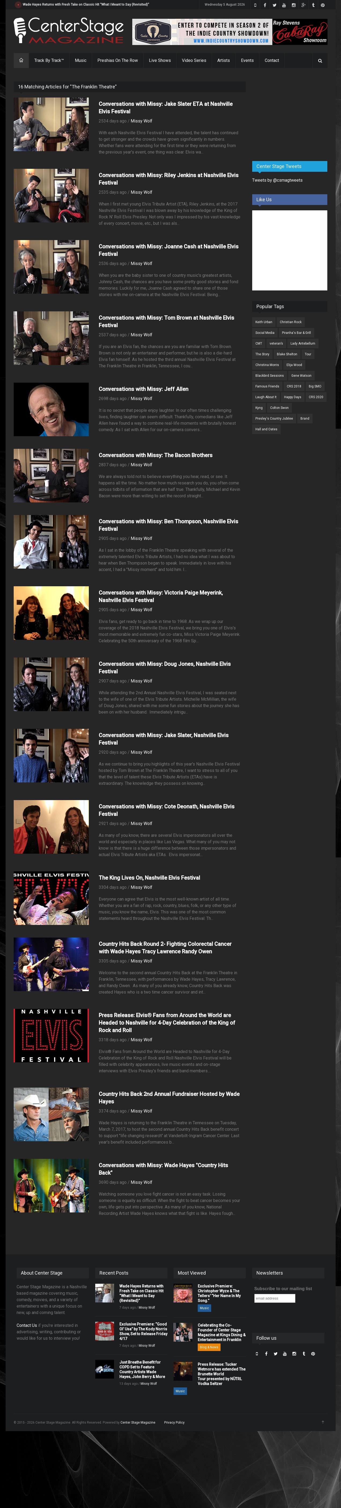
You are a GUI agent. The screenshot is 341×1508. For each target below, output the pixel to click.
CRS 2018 (294, 386)
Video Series (194, 60)
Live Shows (160, 60)
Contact (272, 60)
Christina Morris (267, 365)
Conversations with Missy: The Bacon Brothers (155, 455)
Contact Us (27, 1325)
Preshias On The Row (117, 60)
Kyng (259, 408)
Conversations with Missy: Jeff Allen (143, 389)
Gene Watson (301, 376)
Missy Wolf (141, 121)
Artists (223, 60)
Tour (308, 354)
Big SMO (315, 386)
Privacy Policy (174, 1422)
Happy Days (292, 397)
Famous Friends (267, 386)
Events (247, 60)
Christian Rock (291, 322)
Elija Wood (294, 365)
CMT (258, 343)
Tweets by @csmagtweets (277, 180)
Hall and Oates (266, 429)
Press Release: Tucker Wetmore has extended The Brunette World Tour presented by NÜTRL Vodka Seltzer (221, 1374)
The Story (262, 354)
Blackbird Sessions (269, 376)
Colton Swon (279, 408)
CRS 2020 (316, 397)
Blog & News (209, 1347)
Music (80, 60)
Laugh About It (266, 397)
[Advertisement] (292, 114)
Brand (304, 418)
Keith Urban (263, 322)
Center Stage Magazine (137, 1422)
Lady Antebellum (303, 343)
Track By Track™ (49, 60)
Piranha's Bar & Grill (296, 333)
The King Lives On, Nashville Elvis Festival (149, 878)
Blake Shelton (287, 354)
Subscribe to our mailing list (283, 1288)
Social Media (264, 333)
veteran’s (276, 343)
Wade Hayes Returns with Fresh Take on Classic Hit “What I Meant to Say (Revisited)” (86, 4)
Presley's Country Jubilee (274, 418)
